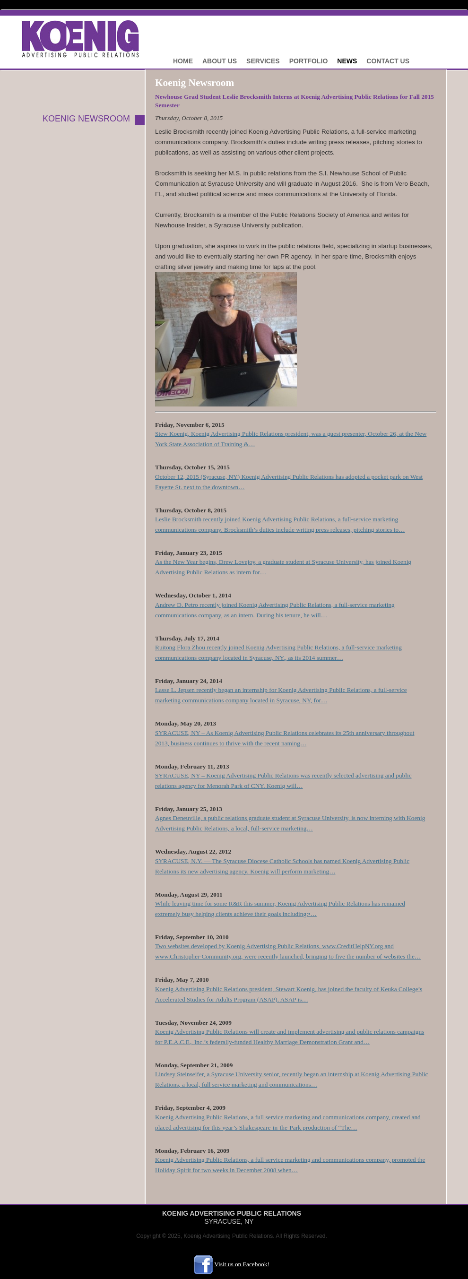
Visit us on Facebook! (241, 1264)
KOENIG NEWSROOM (86, 118)
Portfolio (308, 61)
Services (263, 61)
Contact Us (387, 61)
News (347, 61)
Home (183, 61)
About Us (219, 61)
